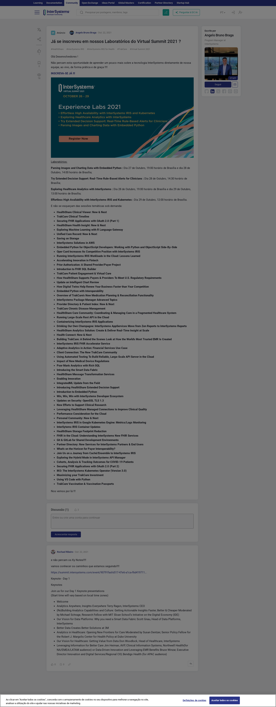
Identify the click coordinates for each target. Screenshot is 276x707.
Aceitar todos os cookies (224, 703)
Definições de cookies (194, 703)
